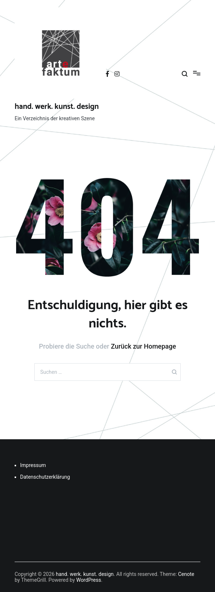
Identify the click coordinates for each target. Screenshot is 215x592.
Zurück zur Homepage (143, 346)
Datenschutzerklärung (45, 477)
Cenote (186, 574)
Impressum (33, 465)
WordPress (88, 580)
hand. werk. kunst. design (57, 106)
